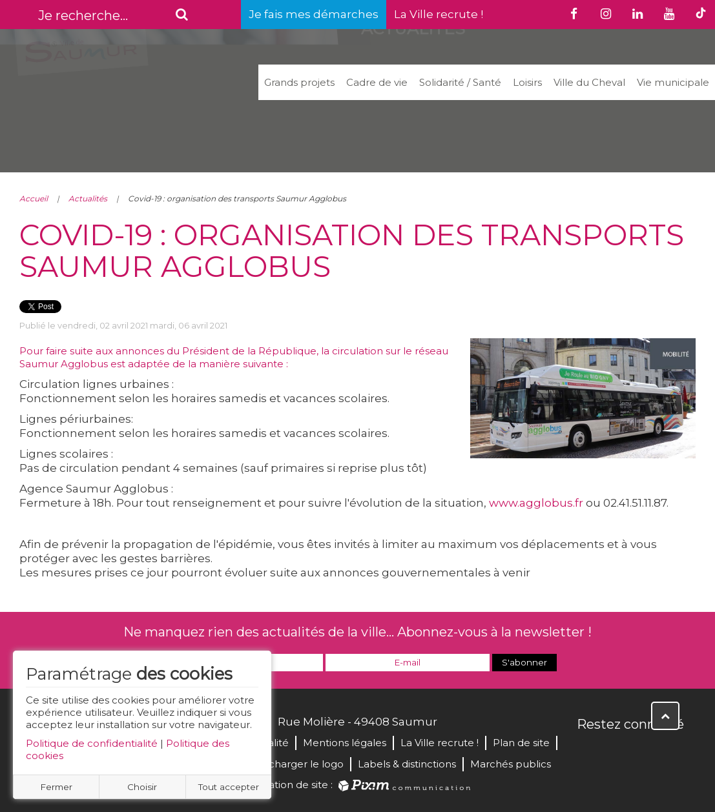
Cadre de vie (377, 82)
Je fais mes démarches (313, 14)
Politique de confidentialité (92, 743)
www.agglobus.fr (536, 502)
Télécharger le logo (296, 764)
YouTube (644, 752)
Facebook (587, 752)
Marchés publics (510, 764)
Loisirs (527, 82)
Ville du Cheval (589, 82)
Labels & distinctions (407, 764)
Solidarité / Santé (460, 82)
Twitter (616, 752)
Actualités (87, 198)
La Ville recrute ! (438, 14)
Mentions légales (344, 742)
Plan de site (521, 742)
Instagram (673, 752)
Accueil (33, 198)
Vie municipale (673, 82)
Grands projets (299, 82)
